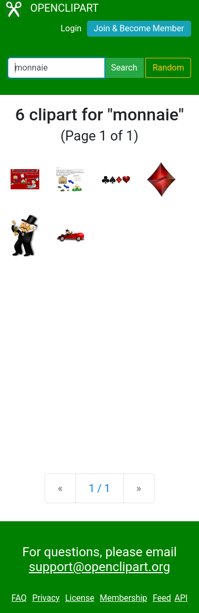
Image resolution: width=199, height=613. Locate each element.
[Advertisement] (99, 357)
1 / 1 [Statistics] (99, 488)
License (79, 598)
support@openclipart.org (99, 566)
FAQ (19, 598)
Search (124, 68)
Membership (123, 598)
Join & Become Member (139, 28)
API (181, 598)
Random (168, 68)
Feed (162, 598)
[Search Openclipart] (56, 68)
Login (70, 28)
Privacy (46, 598)
